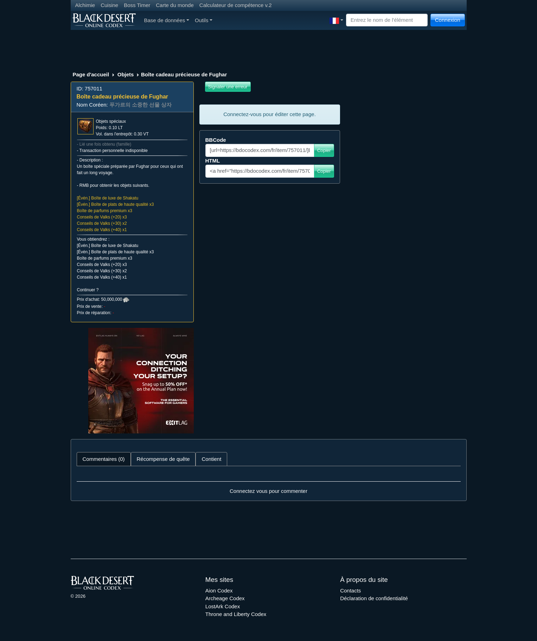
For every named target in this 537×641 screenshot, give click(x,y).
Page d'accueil (91, 74)
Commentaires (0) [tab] (104, 459)
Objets (125, 74)
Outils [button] (203, 20)
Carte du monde (175, 5)
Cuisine (109, 5)
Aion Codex (219, 591)
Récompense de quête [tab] (163, 459)
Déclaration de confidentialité (374, 598)
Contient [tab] (211, 459)
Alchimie (85, 5)
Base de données (167, 20)
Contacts (350, 591)
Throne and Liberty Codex (235, 614)
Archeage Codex (225, 598)
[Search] (387, 20)
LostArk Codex (222, 606)
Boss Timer (137, 5)
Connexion (447, 20)
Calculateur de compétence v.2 (235, 5)
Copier (324, 150)
